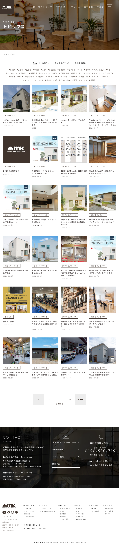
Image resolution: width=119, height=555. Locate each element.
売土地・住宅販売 (48, 511)
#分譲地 (13, 76)
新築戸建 (79, 508)
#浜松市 (21, 70)
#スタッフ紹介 (97, 70)
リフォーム (74, 7)
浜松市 (4, 524)
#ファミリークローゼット (34, 80)
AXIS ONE (42, 527)
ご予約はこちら (20, 478)
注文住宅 (60, 7)
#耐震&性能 (30, 76)
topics (63, 504)
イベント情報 (58, 456)
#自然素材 (41, 76)
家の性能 (27, 513)
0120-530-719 (100, 449)
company (95, 504)
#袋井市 (49, 80)
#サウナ (21, 76)
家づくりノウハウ (40, 115)
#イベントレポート (74, 70)
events (44, 504)
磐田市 (11, 524)
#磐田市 (92, 80)
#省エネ (87, 70)
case (78, 504)
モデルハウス (80, 513)
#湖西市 (74, 73)
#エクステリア (84, 73)
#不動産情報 (64, 73)
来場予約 (56, 463)
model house (48, 508)
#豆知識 (12, 70)
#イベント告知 (65, 80)
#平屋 (87, 76)
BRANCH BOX (29, 527)
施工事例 (88, 7)
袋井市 (17, 524)
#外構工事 (34, 73)
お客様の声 (79, 516)
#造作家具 (61, 70)
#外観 (107, 70)
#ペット (64, 76)
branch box (81, 518)
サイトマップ (6, 516)
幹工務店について (42, 7)
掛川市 (11, 527)
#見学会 (28, 70)
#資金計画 (52, 70)
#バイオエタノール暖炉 (48, 73)
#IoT (55, 80)
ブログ (100, 7)
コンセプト (27, 508)
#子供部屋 (73, 76)
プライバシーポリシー (9, 519)
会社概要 (93, 508)
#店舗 (81, 76)
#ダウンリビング (98, 73)
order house (32, 524)
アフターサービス (30, 516)
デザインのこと (29, 510)
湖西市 (4, 527)
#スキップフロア (53, 76)
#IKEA (109, 73)
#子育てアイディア (79, 80)
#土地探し (24, 73)
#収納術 (36, 70)
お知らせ (8, 316)
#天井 (44, 70)
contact (109, 504)
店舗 (77, 510)
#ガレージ (105, 76)
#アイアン (96, 76)
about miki (29, 504)
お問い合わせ (58, 448)
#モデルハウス (12, 73)
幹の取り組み (9, 115)
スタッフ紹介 (95, 510)
